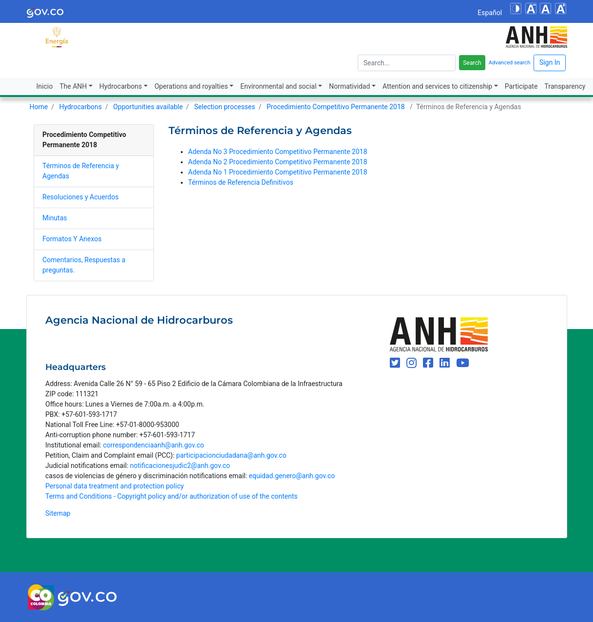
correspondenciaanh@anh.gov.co (153, 445)
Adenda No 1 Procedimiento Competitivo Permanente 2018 (277, 172)
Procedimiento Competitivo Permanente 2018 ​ (336, 107)
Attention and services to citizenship (437, 86)
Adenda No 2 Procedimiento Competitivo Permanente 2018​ (277, 162)
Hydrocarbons (120, 86)
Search (472, 62)
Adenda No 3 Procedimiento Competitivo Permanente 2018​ (277, 152)
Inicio (45, 86)
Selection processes (224, 107)
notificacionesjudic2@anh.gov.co (180, 465)
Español (490, 13)
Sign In (549, 62)
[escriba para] (407, 63)
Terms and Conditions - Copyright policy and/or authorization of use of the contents (171, 496)
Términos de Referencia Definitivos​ (240, 182)
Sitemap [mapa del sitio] (57, 513)
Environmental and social (278, 86)
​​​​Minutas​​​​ (54, 218)
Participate (521, 86)
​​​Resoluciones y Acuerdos (80, 197)
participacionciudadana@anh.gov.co (231, 455)
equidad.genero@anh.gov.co (292, 476)
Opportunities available (148, 107)
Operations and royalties (191, 86)
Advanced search (510, 62)
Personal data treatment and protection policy (114, 486)
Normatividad (349, 86)
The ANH (73, 86)
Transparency (564, 86)
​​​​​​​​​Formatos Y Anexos (72, 239)
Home (39, 107)
